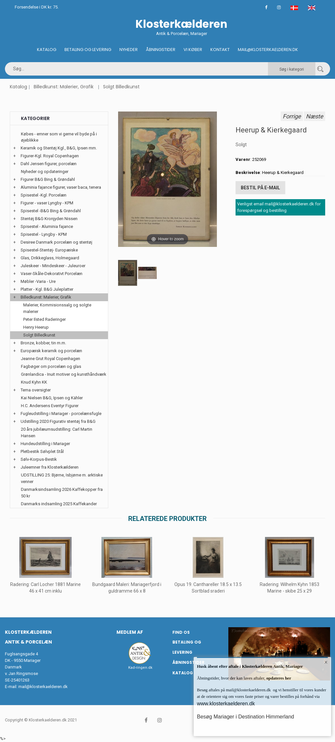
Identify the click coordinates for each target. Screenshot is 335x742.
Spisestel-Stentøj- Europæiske (49, 250)
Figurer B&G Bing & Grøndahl (48, 179)
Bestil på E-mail (260, 187)
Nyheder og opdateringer (44, 171)
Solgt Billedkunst (121, 86)
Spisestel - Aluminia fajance (47, 226)
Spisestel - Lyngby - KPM (44, 234)
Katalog (46, 49)
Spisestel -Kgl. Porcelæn (43, 195)
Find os (181, 632)
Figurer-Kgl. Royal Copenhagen (50, 155)
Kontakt (220, 49)
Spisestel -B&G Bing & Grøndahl (51, 210)
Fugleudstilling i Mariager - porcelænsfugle (61, 413)
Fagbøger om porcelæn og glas (51, 366)
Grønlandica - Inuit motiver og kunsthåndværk (63, 374)
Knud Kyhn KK (34, 382)
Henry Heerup (36, 327)
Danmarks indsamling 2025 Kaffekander (59, 503)
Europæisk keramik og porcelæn (51, 350)
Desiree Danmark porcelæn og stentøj (56, 242)
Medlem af (129, 632)
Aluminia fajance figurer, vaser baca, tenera (61, 187)
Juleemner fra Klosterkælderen (50, 467)
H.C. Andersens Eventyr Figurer (50, 405)
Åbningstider (160, 49)
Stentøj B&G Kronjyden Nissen (49, 218)
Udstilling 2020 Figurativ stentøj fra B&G (58, 421)
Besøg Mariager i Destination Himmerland (245, 716)
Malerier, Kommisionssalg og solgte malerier (57, 308)
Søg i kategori (291, 69)
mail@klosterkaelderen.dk (43, 686)
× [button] (326, 662)
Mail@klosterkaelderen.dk (268, 49)
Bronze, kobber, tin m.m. (43, 342)
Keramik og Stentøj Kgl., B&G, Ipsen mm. (59, 148)
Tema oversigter (36, 390)
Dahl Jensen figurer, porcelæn (49, 163)
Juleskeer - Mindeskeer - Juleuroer (53, 265)
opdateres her (278, 678)
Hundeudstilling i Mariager (45, 443)
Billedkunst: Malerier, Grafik (64, 86)
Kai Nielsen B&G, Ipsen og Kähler (52, 397)
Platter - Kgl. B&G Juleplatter (47, 289)
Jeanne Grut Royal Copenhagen (50, 358)
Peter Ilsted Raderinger (44, 319)
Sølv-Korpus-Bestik (39, 459)
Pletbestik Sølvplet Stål (42, 451)
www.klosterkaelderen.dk (226, 703)
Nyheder (128, 49)
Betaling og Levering (87, 49)
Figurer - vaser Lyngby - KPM (47, 202)
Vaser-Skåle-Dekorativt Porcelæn (51, 273)
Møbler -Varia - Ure (38, 281)
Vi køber (193, 49)
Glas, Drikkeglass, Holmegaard (50, 257)
